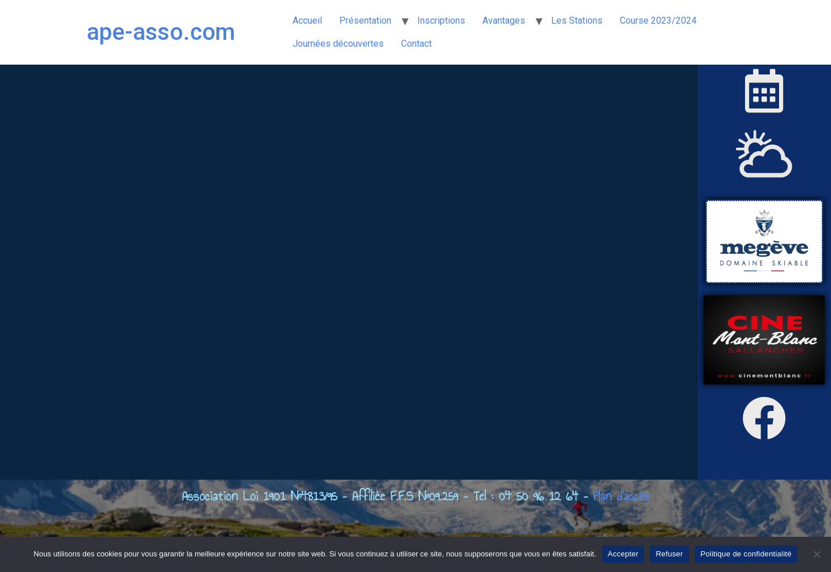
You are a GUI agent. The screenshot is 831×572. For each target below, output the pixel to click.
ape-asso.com (161, 32)
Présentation (365, 20)
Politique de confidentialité (746, 553)
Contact (416, 43)
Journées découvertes (338, 43)
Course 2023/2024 (658, 20)
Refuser (669, 553)
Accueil (307, 20)
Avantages (503, 20)
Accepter (623, 553)
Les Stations (576, 20)
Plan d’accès (621, 495)
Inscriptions (441, 20)
